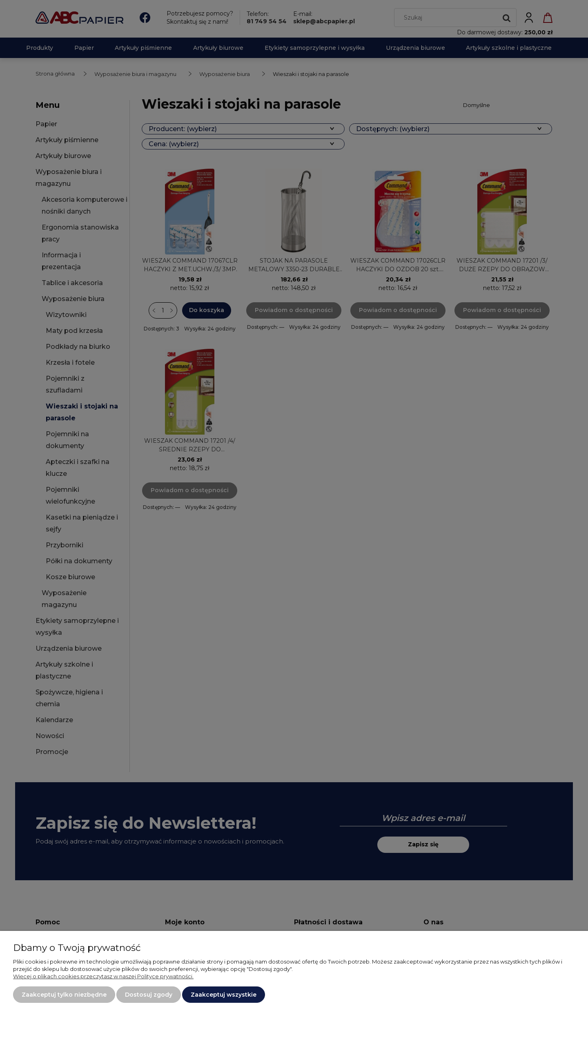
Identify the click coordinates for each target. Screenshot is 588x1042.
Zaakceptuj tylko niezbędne (64, 994)
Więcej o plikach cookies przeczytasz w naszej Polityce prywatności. (103, 976)
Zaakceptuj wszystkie (223, 994)
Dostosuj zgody (148, 994)
